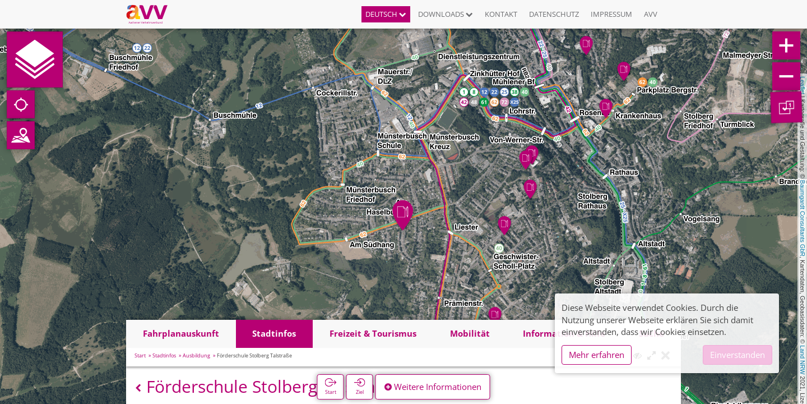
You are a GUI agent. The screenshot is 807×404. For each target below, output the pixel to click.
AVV (650, 14)
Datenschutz (554, 14)
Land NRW (802, 359)
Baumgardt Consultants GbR (802, 218)
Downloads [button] (445, 14)
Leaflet (802, 85)
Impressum (611, 14)
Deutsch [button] (385, 14)
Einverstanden (737, 354)
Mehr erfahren (596, 354)
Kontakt (501, 14)
